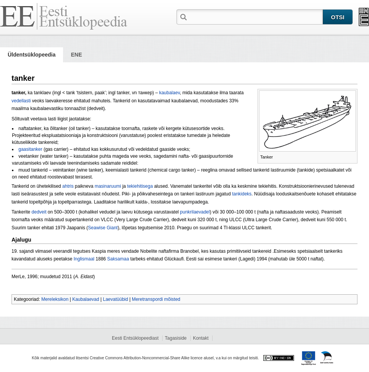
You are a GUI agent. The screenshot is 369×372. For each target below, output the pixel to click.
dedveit (39, 212)
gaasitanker (30, 149)
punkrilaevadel (194, 212)
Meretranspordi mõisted (156, 299)
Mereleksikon (54, 299)
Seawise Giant (103, 227)
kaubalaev (169, 92)
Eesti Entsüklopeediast (135, 338)
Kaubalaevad (85, 299)
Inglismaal (83, 259)
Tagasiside (176, 338)
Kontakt (201, 338)
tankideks (242, 194)
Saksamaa (118, 259)
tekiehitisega (140, 186)
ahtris (67, 186)
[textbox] (255, 16)
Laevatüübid (115, 299)
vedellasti (21, 100)
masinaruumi (108, 186)
